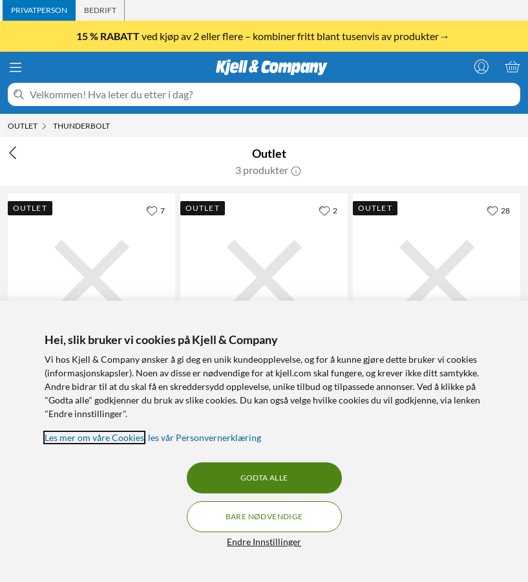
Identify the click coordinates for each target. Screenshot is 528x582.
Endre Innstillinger (264, 541)
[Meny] (15, 67)
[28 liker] (498, 210)
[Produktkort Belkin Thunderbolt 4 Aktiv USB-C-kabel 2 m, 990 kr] (264, 277)
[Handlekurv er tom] (512, 66)
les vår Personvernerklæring (204, 437)
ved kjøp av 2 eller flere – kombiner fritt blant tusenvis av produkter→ (263, 36)
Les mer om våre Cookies (94, 437)
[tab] (39, 10)
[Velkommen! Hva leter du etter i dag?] (272, 94)
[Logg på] (481, 66)
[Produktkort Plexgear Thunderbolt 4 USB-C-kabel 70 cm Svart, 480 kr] (91, 277)
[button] (296, 170)
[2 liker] (328, 210)
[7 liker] (155, 210)
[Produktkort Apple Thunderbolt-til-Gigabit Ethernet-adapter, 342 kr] (436, 277)
